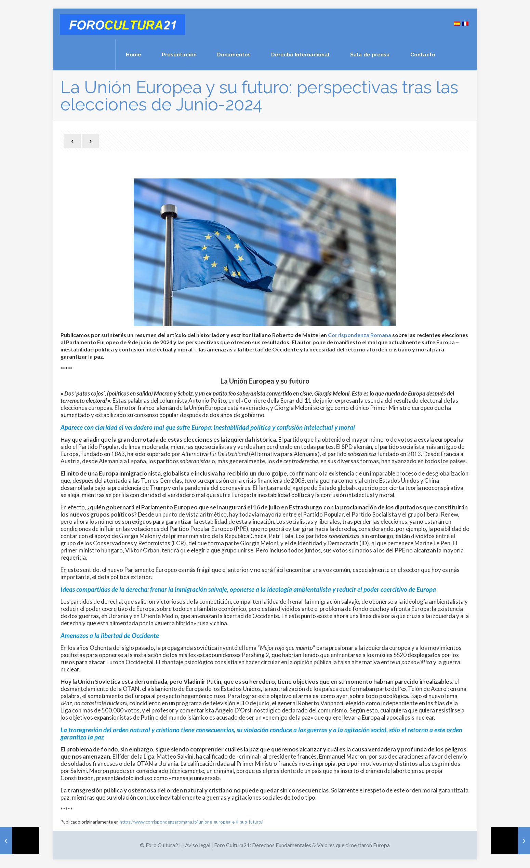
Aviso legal (197, 845)
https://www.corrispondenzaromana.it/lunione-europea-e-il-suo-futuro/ (191, 822)
